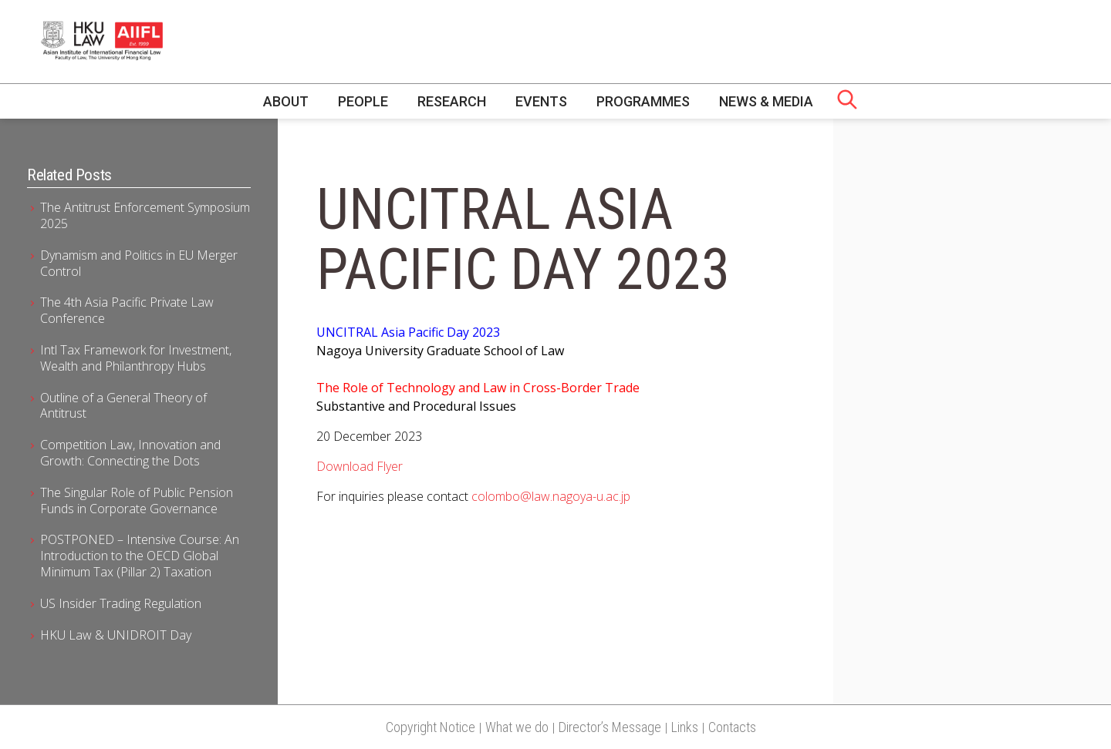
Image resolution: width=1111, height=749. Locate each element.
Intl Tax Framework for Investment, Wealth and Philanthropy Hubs (135, 357)
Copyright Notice (430, 727)
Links (684, 727)
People (363, 101)
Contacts (732, 727)
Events (541, 101)
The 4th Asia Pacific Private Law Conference (127, 310)
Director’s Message (610, 727)
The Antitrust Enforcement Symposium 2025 (145, 215)
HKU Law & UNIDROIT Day (115, 634)
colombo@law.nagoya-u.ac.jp (550, 496)
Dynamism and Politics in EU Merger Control (139, 263)
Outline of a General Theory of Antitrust (123, 405)
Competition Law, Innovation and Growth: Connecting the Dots (130, 452)
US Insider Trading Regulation (120, 603)
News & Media (766, 101)
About (286, 101)
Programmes (643, 101)
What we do (517, 727)
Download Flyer (359, 466)
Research (451, 101)
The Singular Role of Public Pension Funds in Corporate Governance (136, 500)
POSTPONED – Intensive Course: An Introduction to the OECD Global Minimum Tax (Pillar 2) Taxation (139, 555)
